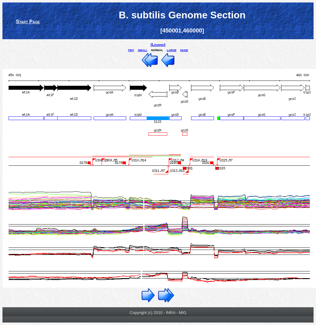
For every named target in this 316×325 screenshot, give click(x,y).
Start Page (28, 21)
